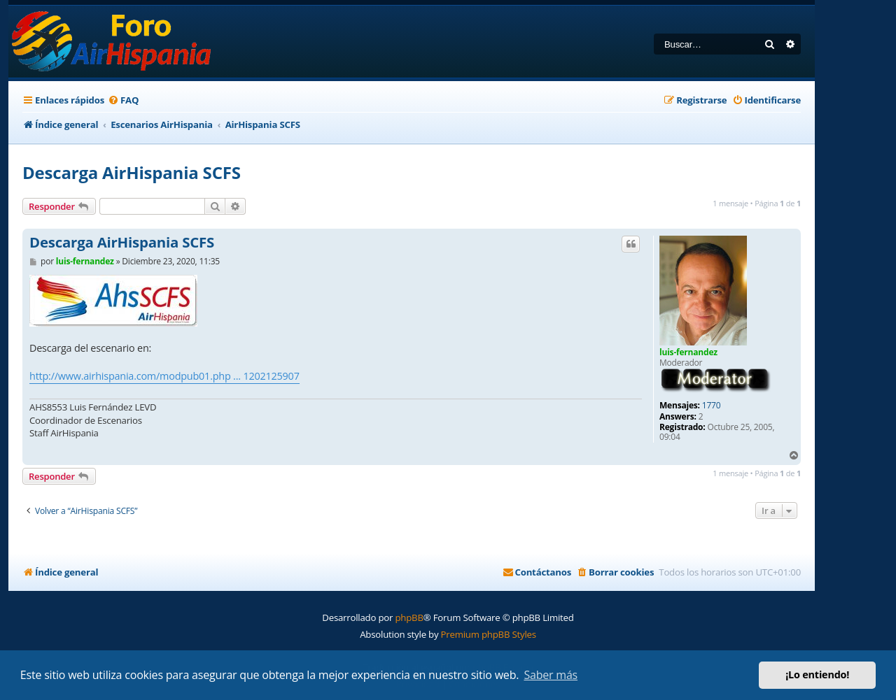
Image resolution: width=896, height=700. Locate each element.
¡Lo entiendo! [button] (817, 674)
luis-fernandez (688, 352)
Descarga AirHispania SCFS (131, 172)
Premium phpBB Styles (488, 634)
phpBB (409, 617)
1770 (711, 405)
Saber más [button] (551, 675)
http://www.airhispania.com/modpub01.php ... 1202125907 (164, 376)
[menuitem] (123, 100)
